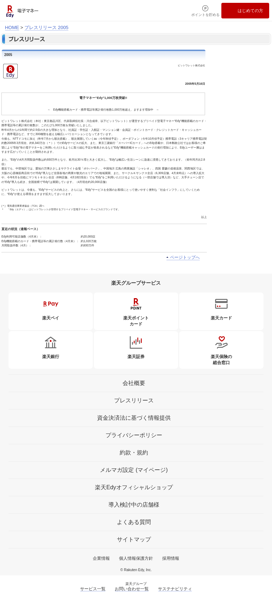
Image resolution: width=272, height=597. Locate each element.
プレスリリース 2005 (46, 27)
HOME (12, 27)
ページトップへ (185, 257)
